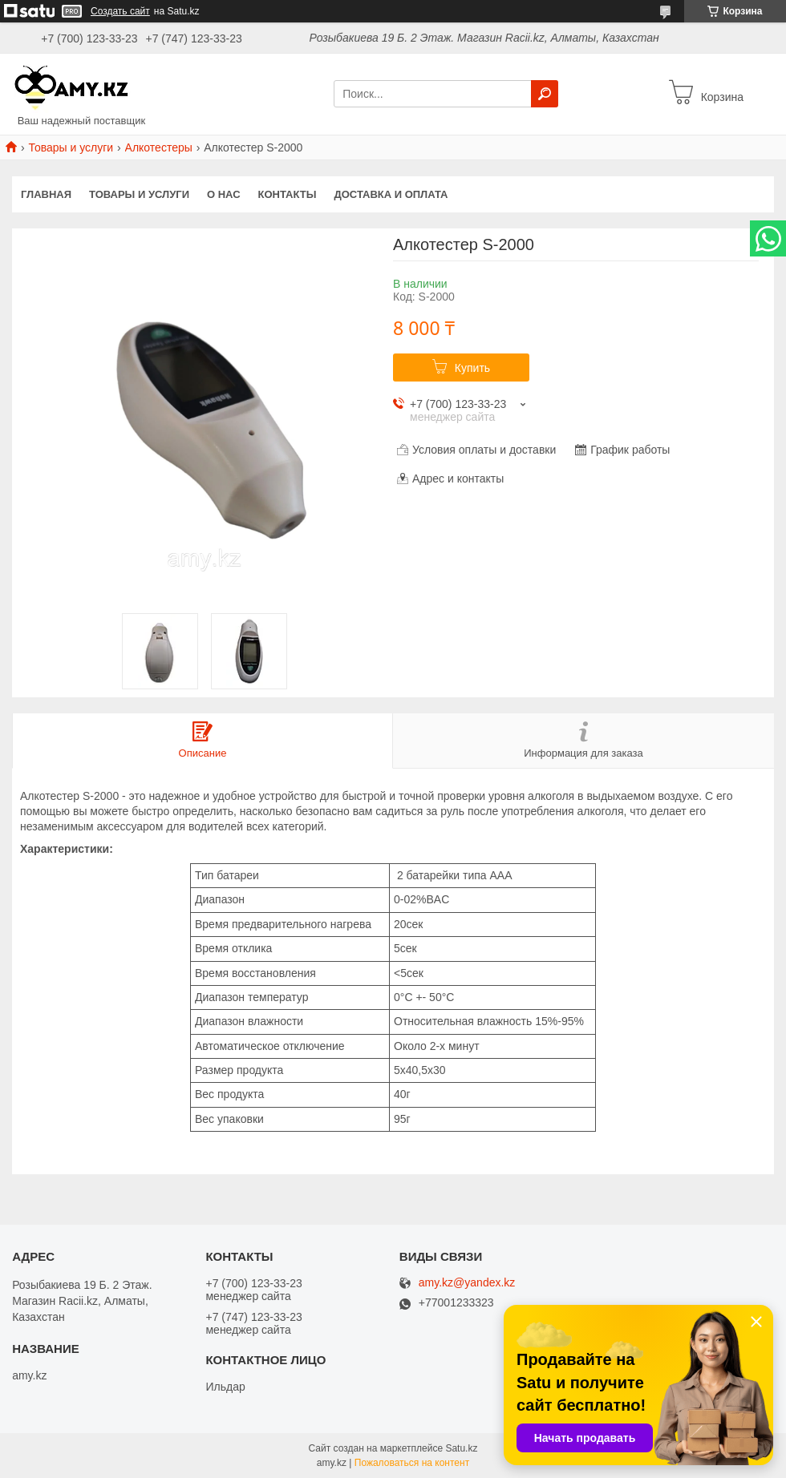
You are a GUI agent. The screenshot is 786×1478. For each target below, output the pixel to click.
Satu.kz (461, 1448)
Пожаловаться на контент (412, 1462)
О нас (224, 194)
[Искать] (544, 93)
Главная (46, 194)
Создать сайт (120, 11)
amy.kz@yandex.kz (467, 1283)
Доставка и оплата (391, 194)
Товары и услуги (70, 147)
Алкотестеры (158, 147)
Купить (472, 367)
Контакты (287, 194)
